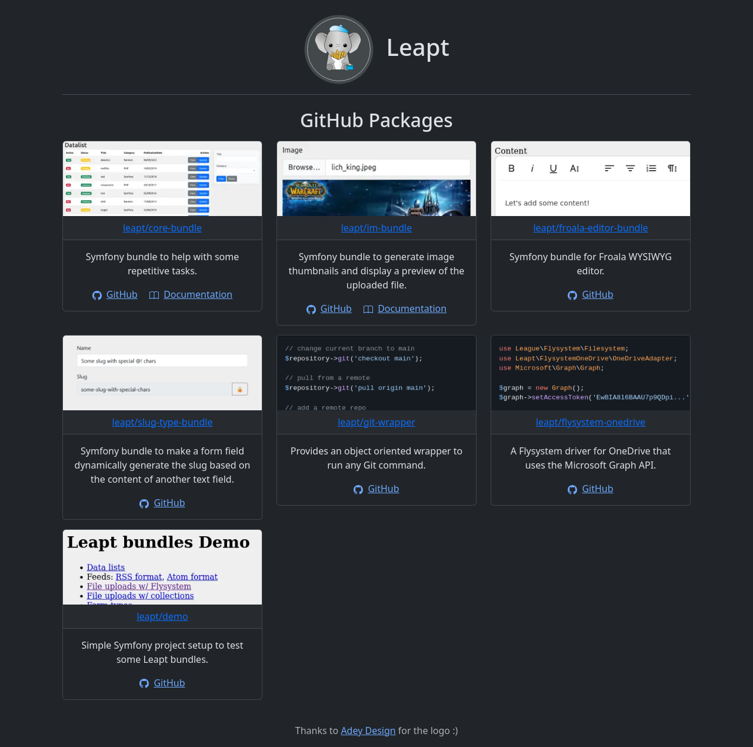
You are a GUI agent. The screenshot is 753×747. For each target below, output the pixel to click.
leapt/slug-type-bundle (162, 422)
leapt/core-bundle (162, 227)
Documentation (190, 294)
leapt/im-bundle (376, 227)
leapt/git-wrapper (376, 422)
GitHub (115, 294)
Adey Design (368, 730)
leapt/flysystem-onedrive (590, 422)
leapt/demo (162, 616)
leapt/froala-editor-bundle (590, 227)
